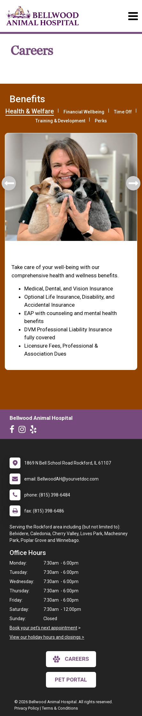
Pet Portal (71, 679)
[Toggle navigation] (132, 16)
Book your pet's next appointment (43, 627)
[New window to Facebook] (14, 430)
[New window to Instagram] (24, 430)
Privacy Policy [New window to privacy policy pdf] (26, 708)
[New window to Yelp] (35, 430)
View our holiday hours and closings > (47, 637)
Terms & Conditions (60, 708)
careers (71, 659)
